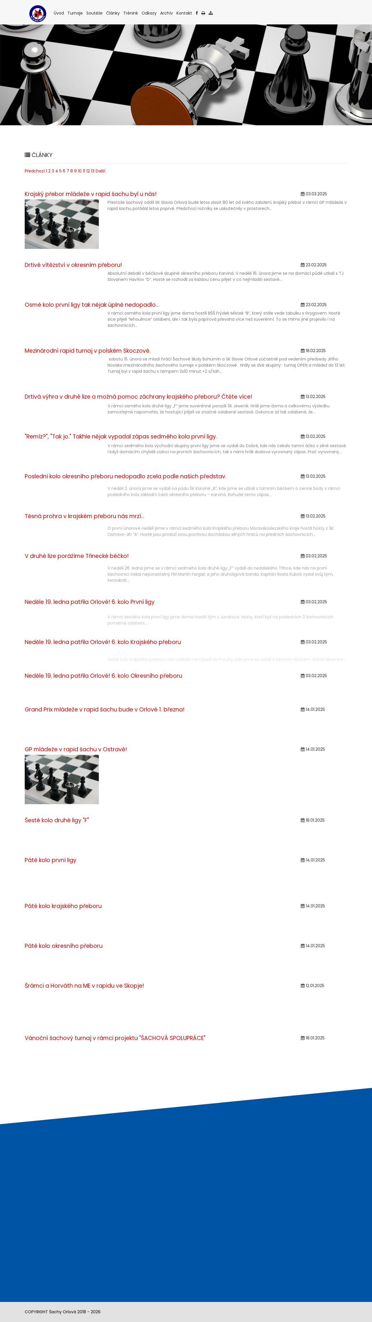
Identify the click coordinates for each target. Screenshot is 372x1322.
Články (113, 13)
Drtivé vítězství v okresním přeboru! (73, 265)
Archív (167, 13)
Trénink (131, 13)
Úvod (59, 13)
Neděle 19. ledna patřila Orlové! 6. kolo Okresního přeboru (103, 676)
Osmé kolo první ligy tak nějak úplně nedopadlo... (92, 305)
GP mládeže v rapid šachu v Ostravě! (76, 749)
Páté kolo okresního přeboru (64, 946)
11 (84, 171)
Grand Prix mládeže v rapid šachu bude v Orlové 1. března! (105, 709)
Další (100, 171)
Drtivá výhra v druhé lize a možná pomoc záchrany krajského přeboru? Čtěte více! (138, 397)
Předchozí (35, 171)
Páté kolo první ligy (50, 860)
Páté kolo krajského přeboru (63, 906)
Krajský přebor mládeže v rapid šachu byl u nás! (91, 194)
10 (80, 171)
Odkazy (150, 13)
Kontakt (184, 13)
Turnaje (75, 13)
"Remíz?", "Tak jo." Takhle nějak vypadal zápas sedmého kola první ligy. (121, 436)
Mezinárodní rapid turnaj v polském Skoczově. (88, 351)
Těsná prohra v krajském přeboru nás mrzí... (84, 516)
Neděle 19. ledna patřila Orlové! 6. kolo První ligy (90, 602)
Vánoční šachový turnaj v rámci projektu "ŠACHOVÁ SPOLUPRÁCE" (115, 1038)
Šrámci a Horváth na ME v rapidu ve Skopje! (84, 986)
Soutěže (94, 13)
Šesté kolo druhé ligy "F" (57, 820)
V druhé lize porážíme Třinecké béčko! (77, 556)
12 (88, 171)
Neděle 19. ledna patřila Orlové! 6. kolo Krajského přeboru (103, 642)
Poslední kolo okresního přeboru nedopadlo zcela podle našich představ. (125, 476)
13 (92, 171)
